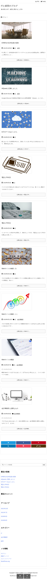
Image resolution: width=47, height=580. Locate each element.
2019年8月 (4, 520)
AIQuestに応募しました (10, 88)
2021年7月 (4, 512)
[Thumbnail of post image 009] (17, 32)
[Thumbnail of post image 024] (17, 166)
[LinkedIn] (8, 446)
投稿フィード (5, 556)
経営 (18, 48)
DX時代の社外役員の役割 (10, 43)
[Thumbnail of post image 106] (17, 348)
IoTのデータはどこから (9, 132)
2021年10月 (4, 508)
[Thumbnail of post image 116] (17, 257)
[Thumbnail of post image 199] (17, 121)
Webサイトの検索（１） (10, 314)
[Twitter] (8, 442)
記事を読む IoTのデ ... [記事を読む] (23, 149)
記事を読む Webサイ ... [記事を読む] (23, 285)
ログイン (3, 553)
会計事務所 (20, 319)
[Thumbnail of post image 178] (17, 77)
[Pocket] (23, 446)
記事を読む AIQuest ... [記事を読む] (23, 103)
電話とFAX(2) (6, 177)
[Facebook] (23, 442)
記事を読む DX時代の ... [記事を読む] (23, 60)
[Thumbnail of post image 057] (17, 397)
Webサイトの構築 (8, 359)
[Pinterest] (38, 442)
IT (15, 48)
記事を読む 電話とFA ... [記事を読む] (23, 194)
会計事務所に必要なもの (10, 408)
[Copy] (38, 446)
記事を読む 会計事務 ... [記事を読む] (23, 428)
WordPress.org (5, 561)
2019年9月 (4, 516)
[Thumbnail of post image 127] (17, 212)
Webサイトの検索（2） (10, 268)
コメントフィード (6, 558)
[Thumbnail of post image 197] (17, 303)
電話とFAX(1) (6, 223)
